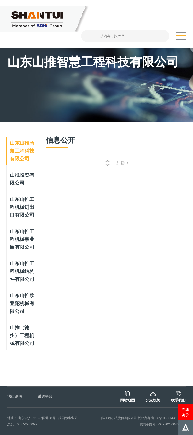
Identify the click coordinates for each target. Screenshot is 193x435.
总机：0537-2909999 (22, 424)
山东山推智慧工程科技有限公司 (22, 150)
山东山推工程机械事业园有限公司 (22, 239)
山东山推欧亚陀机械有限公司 (22, 303)
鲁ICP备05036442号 (166, 418)
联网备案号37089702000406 (160, 424)
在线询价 (185, 412)
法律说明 (14, 396)
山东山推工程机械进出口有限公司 (22, 207)
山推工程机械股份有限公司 (118, 418)
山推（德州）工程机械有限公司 (22, 335)
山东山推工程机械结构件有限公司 (22, 271)
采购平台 (45, 396)
